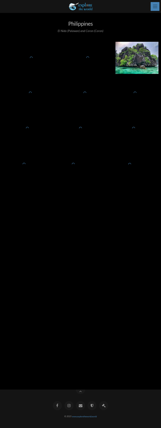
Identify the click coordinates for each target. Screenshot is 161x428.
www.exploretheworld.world (84, 416)
